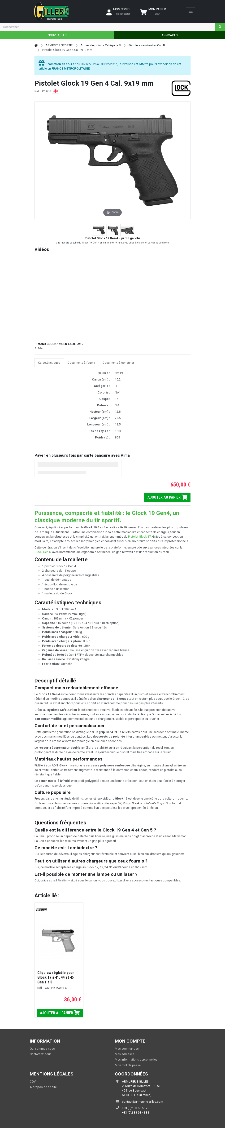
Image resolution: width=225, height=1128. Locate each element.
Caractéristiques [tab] (49, 362)
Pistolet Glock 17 (139, 536)
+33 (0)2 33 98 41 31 (135, 1112)
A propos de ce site (43, 1087)
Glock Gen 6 (43, 552)
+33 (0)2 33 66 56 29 (135, 1108)
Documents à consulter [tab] (118, 362)
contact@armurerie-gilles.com (142, 1101)
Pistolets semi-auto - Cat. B (147, 45)
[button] (99, 230)
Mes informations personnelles (136, 1059)
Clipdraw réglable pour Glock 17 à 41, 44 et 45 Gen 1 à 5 (55, 977)
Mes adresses (124, 1054)
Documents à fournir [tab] (81, 362)
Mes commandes (127, 1048)
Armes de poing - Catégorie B (101, 45)
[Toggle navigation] (190, 11)
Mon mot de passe (128, 1065)
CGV (33, 1081)
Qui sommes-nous (42, 1048)
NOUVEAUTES (57, 35)
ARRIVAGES (169, 35)
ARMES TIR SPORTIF (59, 45)
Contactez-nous (41, 1054)
